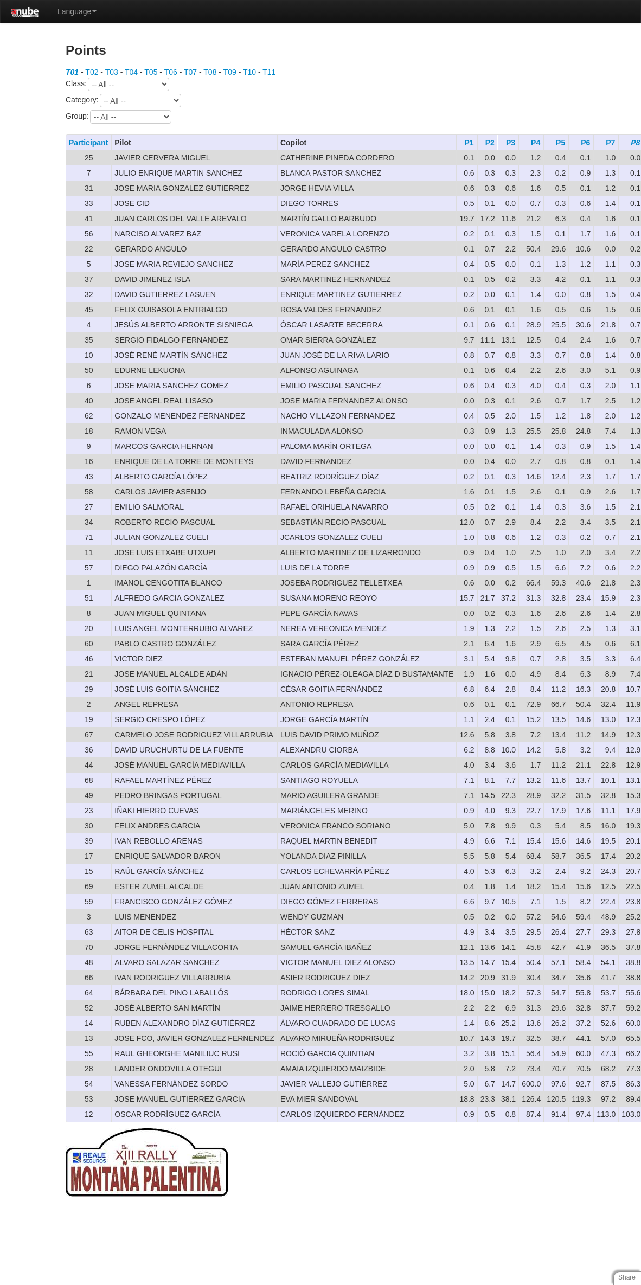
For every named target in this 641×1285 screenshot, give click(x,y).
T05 (150, 72)
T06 (170, 72)
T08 (209, 72)
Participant (88, 142)
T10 (249, 72)
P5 (560, 142)
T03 (111, 72)
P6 (585, 142)
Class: (117, 84)
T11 (268, 72)
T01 (72, 72)
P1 (469, 142)
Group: (118, 117)
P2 (490, 142)
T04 (131, 72)
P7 (610, 142)
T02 (91, 72)
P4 (535, 142)
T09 (229, 72)
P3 (510, 142)
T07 (190, 72)
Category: (123, 100)
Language (77, 11)
